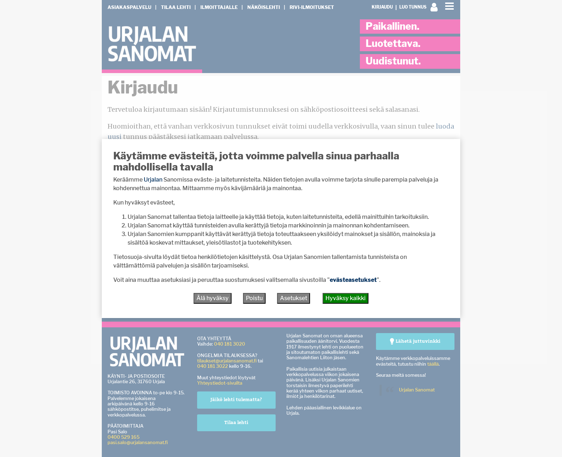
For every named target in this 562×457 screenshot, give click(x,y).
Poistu (254, 298)
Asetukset (293, 298)
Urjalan (153, 179)
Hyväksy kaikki (345, 298)
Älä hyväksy (212, 298)
